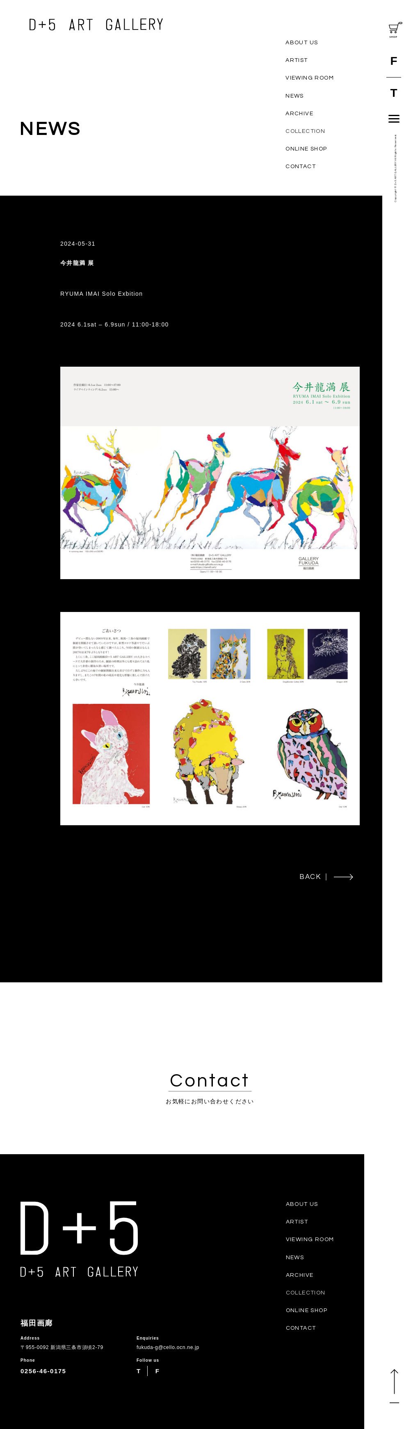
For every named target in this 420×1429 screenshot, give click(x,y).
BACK (326, 876)
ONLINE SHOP (306, 149)
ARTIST (296, 60)
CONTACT (300, 166)
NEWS (294, 96)
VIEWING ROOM (309, 78)
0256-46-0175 (43, 1370)
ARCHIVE (299, 113)
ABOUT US (301, 43)
